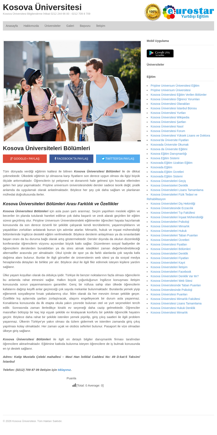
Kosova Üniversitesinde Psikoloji (171, 289)
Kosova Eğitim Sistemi (165, 158)
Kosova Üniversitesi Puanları (169, 294)
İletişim (100, 25)
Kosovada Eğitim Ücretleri (167, 171)
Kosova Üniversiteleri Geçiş (168, 181)
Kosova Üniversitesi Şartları (168, 122)
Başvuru (85, 25)
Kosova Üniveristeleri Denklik (169, 185)
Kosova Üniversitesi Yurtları (168, 112)
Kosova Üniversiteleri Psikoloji (170, 221)
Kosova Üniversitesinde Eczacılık (172, 208)
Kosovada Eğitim (161, 167)
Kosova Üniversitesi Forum (168, 131)
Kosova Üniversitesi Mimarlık (169, 312)
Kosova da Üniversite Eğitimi (169, 149)
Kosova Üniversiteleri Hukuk (169, 230)
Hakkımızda (31, 25)
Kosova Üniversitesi (42, 7)
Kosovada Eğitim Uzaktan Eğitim (171, 162)
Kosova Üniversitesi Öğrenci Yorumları (175, 99)
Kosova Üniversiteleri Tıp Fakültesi (173, 212)
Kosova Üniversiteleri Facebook (171, 271)
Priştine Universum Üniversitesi (171, 90)
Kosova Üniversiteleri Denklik (169, 253)
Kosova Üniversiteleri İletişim (169, 267)
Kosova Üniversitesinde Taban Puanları (176, 285)
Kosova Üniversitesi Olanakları (170, 103)
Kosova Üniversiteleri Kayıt (168, 262)
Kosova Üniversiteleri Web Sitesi (171, 280)
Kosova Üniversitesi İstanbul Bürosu (174, 108)
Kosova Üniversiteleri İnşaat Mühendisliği (177, 217)
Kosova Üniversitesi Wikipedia (170, 117)
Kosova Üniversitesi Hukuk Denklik (173, 308)
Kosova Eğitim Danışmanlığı (169, 153)
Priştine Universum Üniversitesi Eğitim (175, 85)
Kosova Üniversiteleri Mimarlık (170, 226)
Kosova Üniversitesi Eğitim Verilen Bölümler (179, 94)
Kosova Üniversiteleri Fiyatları (170, 258)
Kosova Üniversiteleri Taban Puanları (174, 235)
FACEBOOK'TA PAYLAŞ (71, 158)
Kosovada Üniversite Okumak (170, 144)
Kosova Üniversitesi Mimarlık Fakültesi (175, 299)
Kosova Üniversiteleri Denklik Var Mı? (175, 276)
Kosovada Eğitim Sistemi (167, 176)
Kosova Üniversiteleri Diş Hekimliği (173, 203)
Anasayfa (12, 25)
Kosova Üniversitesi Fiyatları (169, 244)
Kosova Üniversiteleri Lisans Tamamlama (177, 190)
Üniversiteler (53, 25)
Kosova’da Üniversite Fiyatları (170, 140)
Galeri (70, 25)
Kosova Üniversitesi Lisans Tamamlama (176, 303)
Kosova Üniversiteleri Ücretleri (170, 240)
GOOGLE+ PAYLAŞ (25, 158)
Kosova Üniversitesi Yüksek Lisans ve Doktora (180, 135)
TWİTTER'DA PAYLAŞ (118, 158)
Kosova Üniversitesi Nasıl (167, 126)
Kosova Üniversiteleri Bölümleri (46, 148)
